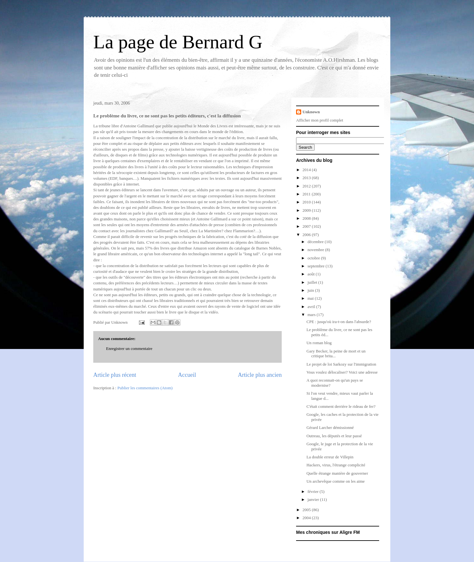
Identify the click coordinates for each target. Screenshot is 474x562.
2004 (307, 517)
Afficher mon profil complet (319, 120)
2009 (307, 210)
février (314, 491)
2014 (307, 169)
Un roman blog (319, 342)
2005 (307, 509)
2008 (307, 218)
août (312, 274)
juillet (313, 282)
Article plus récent (114, 375)
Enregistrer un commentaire (129, 348)
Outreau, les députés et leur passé (334, 435)
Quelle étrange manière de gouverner (337, 473)
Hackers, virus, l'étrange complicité (335, 465)
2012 (307, 186)
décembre (316, 241)
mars (312, 314)
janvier (314, 499)
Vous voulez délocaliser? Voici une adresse (342, 372)
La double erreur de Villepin (329, 457)
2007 (307, 226)
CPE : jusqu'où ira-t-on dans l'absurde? (338, 321)
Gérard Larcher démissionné (330, 427)
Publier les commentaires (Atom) (144, 387)
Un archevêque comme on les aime (335, 481)
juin (311, 290)
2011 (307, 194)
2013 (307, 177)
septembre (317, 266)
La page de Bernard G (178, 41)
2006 (307, 234)
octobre (314, 258)
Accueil (187, 375)
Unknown (311, 111)
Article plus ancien (260, 375)
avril (312, 306)
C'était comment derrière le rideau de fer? (340, 406)
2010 (307, 202)
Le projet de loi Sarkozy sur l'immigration (341, 364)
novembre (316, 249)
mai (311, 298)
